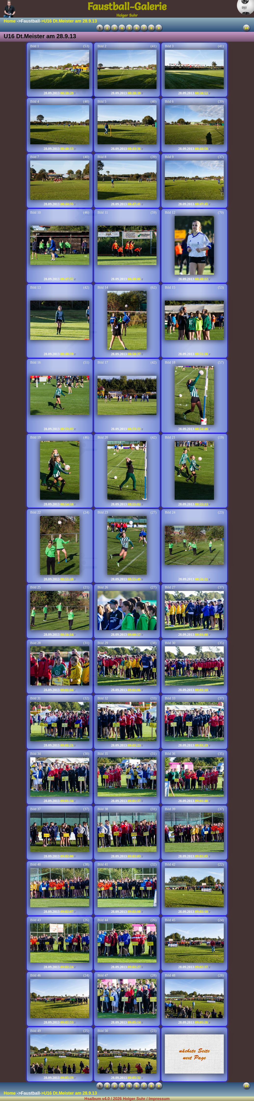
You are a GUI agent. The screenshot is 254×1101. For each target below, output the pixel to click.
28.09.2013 (51, 93)
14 (246, 28)
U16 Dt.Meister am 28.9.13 (70, 21)
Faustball (30, 21)
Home (10, 21)
